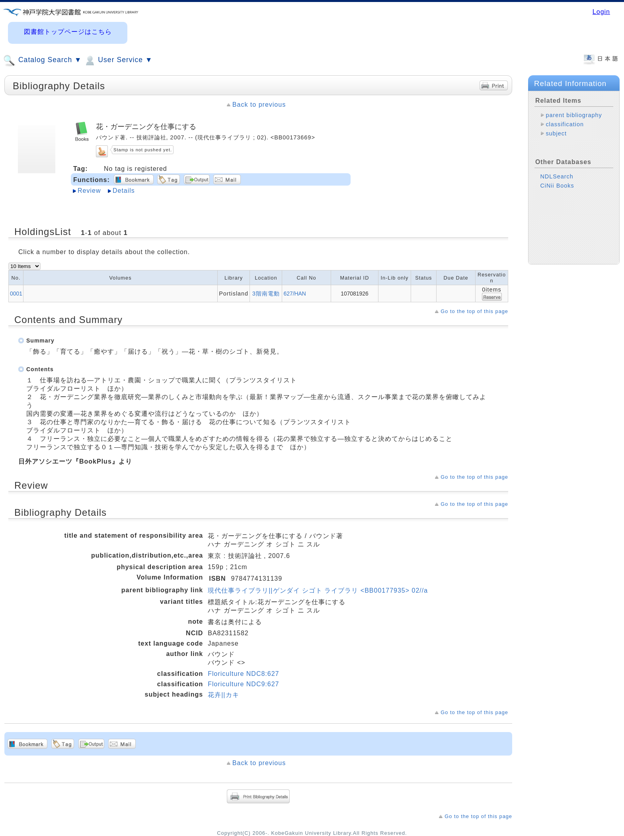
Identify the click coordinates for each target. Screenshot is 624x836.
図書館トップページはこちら (68, 31)
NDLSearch (556, 176)
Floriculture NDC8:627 (243, 673)
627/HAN (294, 293)
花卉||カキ (223, 694)
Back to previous (259, 104)
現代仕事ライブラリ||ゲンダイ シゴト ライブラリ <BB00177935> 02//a (318, 590)
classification (565, 124)
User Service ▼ (118, 61)
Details (124, 190)
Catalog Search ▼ (42, 61)
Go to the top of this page (474, 311)
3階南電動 (266, 293)
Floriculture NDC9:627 (243, 684)
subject (556, 133)
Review (89, 190)
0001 (16, 293)
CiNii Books (557, 185)
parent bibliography (574, 115)
